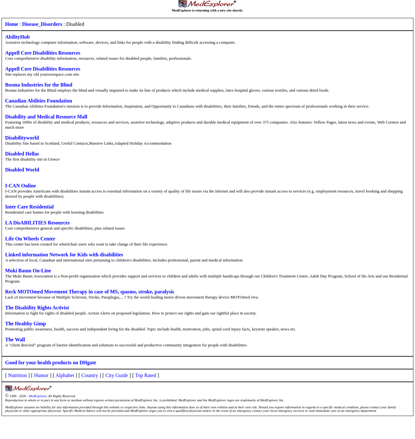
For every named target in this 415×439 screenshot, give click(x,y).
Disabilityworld (22, 137)
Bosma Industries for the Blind (38, 84)
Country (89, 375)
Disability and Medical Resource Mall (46, 116)
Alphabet (65, 375)
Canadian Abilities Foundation (38, 100)
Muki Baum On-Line (28, 270)
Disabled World (22, 169)
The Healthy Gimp (25, 323)
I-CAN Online (20, 185)
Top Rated (145, 375)
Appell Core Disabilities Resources (42, 53)
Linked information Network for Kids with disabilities (64, 254)
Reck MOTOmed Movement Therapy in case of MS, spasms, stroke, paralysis (89, 291)
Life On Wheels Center (30, 238)
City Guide (116, 375)
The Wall (15, 339)
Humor (41, 375)
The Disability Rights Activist (37, 307)
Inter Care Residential (29, 206)
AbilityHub (17, 37)
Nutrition (17, 375)
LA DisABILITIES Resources (37, 222)
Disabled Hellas (22, 153)
